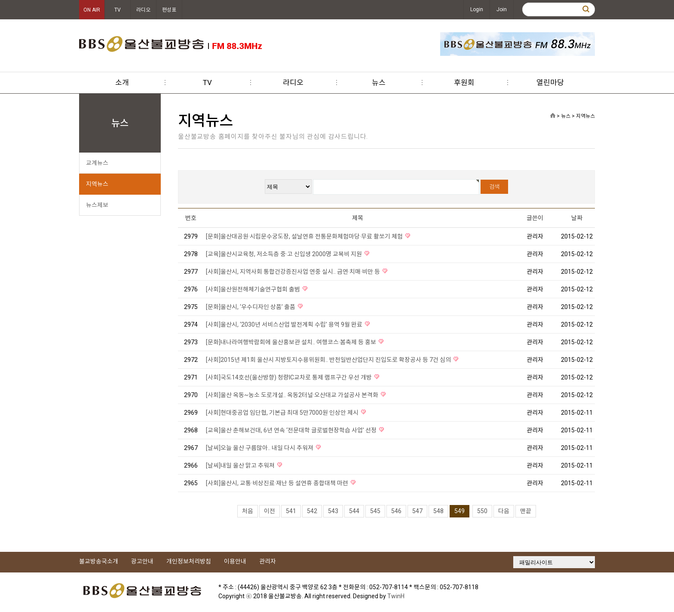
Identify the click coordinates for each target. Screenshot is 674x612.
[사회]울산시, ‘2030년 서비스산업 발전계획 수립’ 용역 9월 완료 (285, 324)
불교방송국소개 (98, 561)
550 (482, 511)
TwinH (395, 596)
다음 (503, 511)
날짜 (576, 217)
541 (291, 511)
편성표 (169, 10)
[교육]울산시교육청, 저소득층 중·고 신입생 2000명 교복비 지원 (284, 254)
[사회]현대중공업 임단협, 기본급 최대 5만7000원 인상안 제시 (283, 412)
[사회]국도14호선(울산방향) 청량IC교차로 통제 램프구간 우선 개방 (289, 377)
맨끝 (525, 511)
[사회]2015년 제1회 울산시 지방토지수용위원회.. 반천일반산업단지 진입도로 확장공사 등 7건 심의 (329, 359)
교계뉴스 (97, 162)
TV (117, 10)
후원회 (464, 82)
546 (396, 511)
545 (375, 511)
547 (417, 511)
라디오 (143, 10)
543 (333, 511)
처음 (247, 511)
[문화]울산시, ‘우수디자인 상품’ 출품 (251, 306)
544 (354, 511)
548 (438, 511)
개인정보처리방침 (188, 561)
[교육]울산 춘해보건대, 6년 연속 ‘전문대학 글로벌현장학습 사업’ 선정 (292, 430)
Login (476, 9)
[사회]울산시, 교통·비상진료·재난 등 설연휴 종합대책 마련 (277, 483)
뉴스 (379, 82)
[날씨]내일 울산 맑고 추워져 (241, 465)
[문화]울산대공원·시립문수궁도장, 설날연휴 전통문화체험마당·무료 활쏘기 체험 (305, 236)
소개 (122, 82)
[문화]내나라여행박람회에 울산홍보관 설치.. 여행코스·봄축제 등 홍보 (291, 342)
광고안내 (142, 561)
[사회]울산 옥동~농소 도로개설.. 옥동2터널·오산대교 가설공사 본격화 (293, 395)
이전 (269, 511)
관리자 (267, 561)
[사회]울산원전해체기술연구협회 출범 (253, 289)
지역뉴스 (97, 184)
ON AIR (91, 10)
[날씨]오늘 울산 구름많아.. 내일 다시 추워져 (260, 447)
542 (312, 511)
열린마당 (550, 82)
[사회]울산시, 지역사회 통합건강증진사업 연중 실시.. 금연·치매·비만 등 (293, 271)
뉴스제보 (97, 205)
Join (501, 9)
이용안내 (235, 561)
